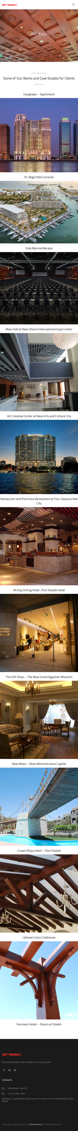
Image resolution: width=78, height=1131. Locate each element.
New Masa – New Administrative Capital (39, 761)
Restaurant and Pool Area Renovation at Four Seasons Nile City (39, 498)
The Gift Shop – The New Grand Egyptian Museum (39, 674)
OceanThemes (35, 1124)
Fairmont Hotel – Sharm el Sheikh (39, 1022)
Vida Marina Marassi (39, 246)
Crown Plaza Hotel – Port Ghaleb (39, 848)
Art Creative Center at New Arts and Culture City (39, 413)
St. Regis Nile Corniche (39, 174)
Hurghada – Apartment (39, 92)
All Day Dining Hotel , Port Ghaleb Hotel (39, 588)
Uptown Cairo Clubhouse (39, 935)
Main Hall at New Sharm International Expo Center (39, 327)
